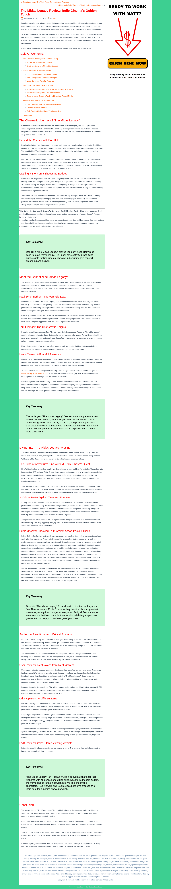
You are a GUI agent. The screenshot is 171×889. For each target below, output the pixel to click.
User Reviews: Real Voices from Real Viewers (44, 104)
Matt (54, 18)
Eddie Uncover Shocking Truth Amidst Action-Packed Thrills (50, 96)
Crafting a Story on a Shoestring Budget (42, 66)
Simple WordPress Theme (94, 887)
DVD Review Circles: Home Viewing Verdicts (44, 111)
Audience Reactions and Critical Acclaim (38, 100)
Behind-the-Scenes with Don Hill (39, 63)
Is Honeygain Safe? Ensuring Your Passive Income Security (80, 5)
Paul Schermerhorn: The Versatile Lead (42, 74)
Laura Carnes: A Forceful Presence (40, 81)
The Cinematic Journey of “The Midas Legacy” (41, 59)
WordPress (80, 887)
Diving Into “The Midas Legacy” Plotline (38, 85)
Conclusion (27, 116)
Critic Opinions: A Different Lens (39, 108)
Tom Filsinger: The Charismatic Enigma (42, 78)
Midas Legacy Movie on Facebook (34, 373)
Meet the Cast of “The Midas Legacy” (37, 70)
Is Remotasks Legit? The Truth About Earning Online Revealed (45, 2)
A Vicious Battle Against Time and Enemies (43, 93)
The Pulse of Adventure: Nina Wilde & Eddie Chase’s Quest (50, 89)
